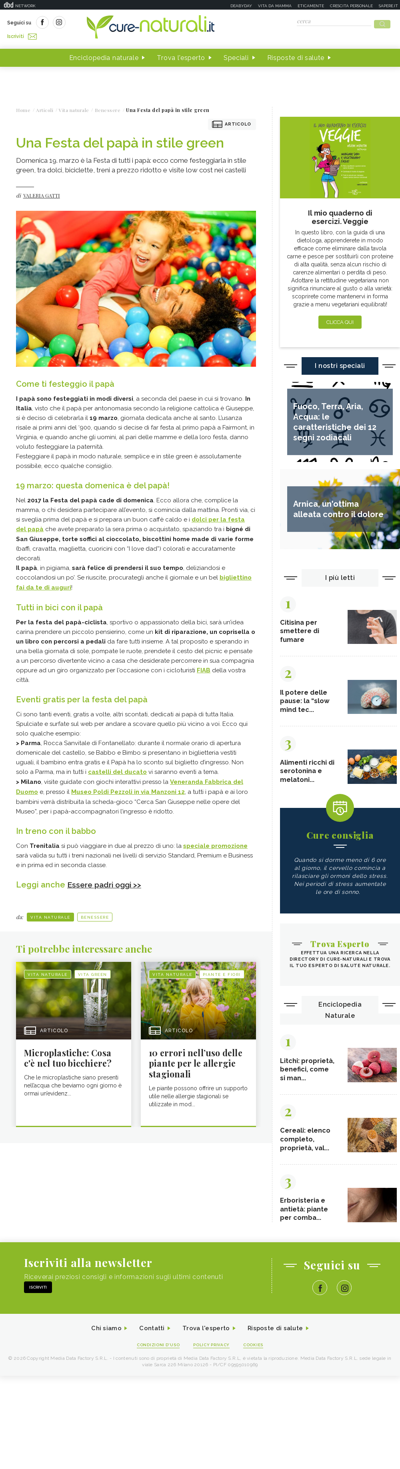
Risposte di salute (296, 55)
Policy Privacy (212, 1355)
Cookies (257, 1355)
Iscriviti (97, 23)
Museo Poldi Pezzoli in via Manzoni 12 (128, 787)
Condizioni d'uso (155, 1355)
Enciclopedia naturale (104, 55)
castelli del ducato (117, 768)
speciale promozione (215, 841)
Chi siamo (101, 1339)
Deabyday (241, 6)
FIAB (203, 666)
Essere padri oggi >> (106, 880)
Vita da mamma (275, 6)
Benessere (95, 912)
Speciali (236, 55)
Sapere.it (388, 6)
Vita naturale (50, 912)
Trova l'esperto (181, 55)
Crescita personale (351, 6)
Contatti (149, 1339)
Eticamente (311, 6)
